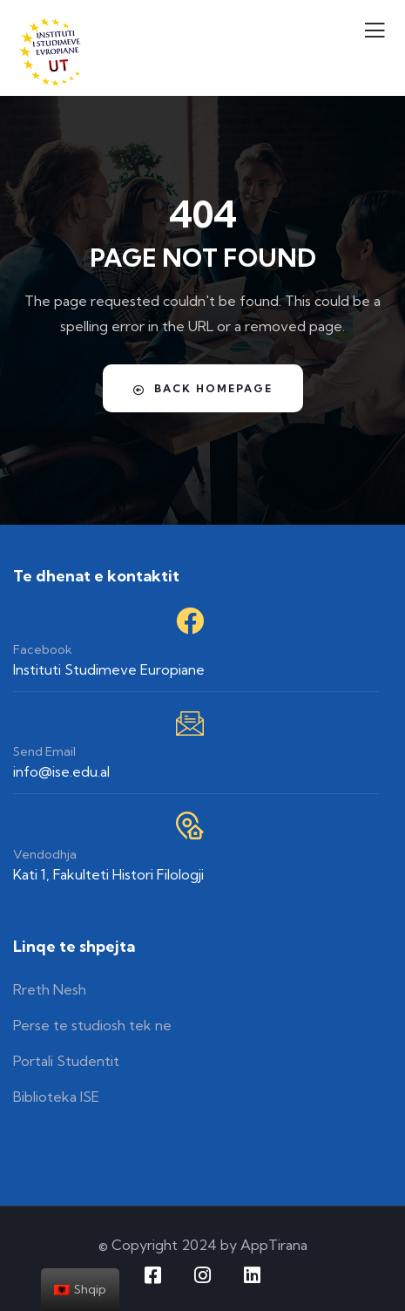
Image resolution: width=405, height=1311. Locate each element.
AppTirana (273, 1244)
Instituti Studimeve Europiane (109, 669)
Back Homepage (203, 389)
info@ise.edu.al (61, 771)
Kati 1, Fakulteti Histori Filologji (108, 874)
